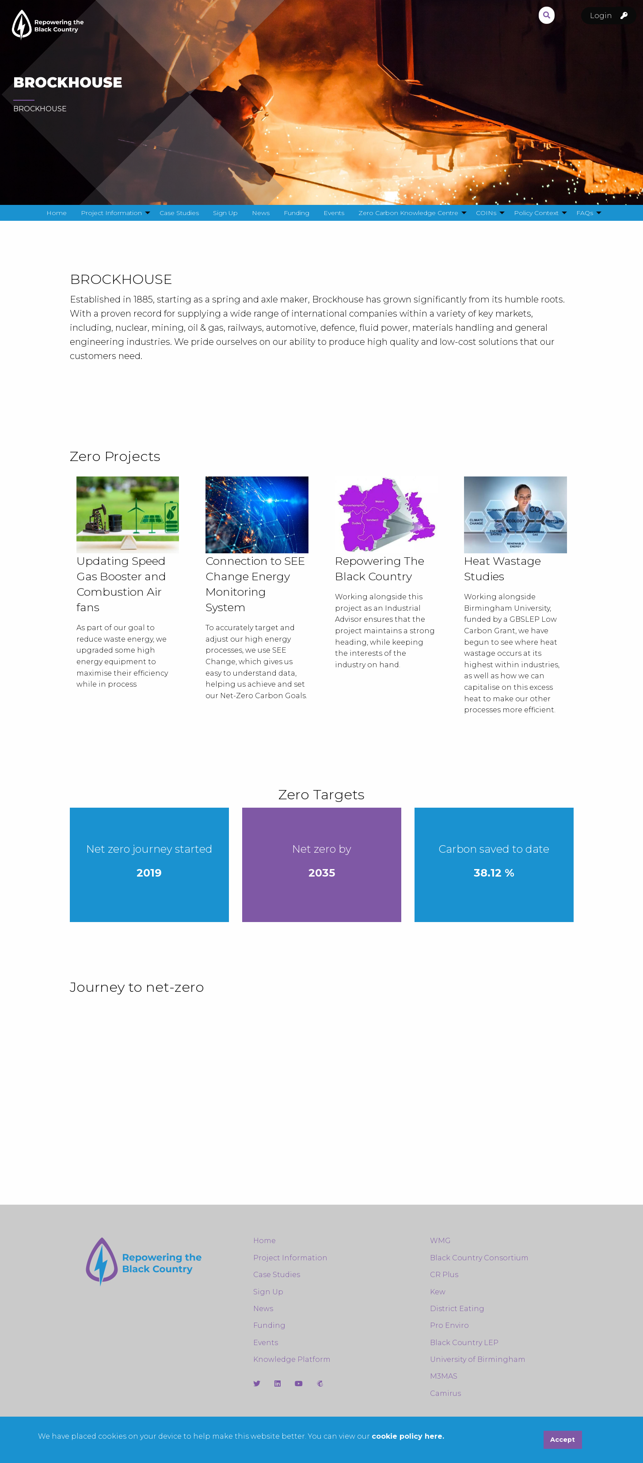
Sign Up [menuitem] (225, 213)
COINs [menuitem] (486, 213)
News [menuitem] (261, 213)
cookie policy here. (408, 1436)
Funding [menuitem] (296, 213)
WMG (440, 1240)
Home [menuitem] (56, 213)
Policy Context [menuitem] (536, 213)
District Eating (457, 1308)
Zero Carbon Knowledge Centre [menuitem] (408, 213)
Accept (562, 1440)
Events (265, 1342)
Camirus (445, 1393)
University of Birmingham (477, 1359)
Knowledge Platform (292, 1359)
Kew (437, 1292)
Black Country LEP (464, 1342)
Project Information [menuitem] (111, 213)
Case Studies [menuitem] (179, 213)
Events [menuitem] (333, 213)
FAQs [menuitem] (584, 213)
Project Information (290, 1258)
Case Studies (276, 1274)
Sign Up (268, 1292)
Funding (269, 1325)
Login (613, 15)
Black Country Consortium (479, 1258)
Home (264, 1240)
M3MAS (443, 1376)
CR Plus (444, 1274)
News (263, 1308)
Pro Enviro (449, 1325)
